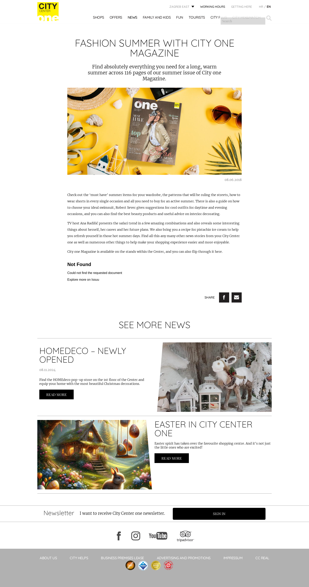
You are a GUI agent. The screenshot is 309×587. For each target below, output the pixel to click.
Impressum (233, 557)
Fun (179, 18)
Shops (98, 18)
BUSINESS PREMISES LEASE (122, 557)
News (132, 18)
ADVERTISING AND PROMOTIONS (184, 557)
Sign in (221, 514)
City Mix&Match (247, 18)
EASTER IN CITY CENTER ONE (203, 428)
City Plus (219, 18)
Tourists (197, 18)
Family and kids (157, 18)
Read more (56, 394)
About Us (48, 557)
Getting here (241, 7)
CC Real (262, 557)
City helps (79, 557)
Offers (116, 18)
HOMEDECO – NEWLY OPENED (82, 355)
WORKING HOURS (212, 7)
